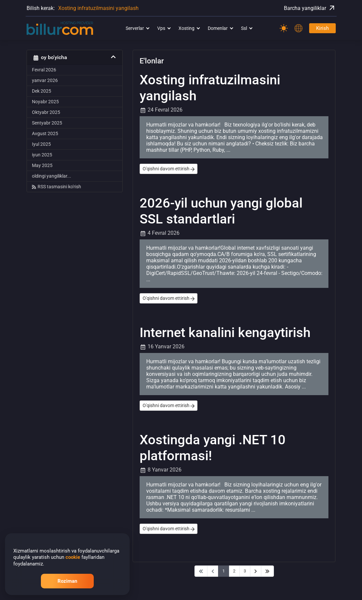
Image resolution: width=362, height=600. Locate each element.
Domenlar (218, 28)
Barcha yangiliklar (310, 8)
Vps (161, 28)
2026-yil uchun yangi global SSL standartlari (221, 211)
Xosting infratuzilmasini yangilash (98, 8)
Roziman (67, 581)
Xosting (186, 28)
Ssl (244, 28)
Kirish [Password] (322, 28)
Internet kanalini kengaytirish (225, 332)
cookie (72, 557)
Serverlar (135, 28)
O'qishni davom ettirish (168, 168)
